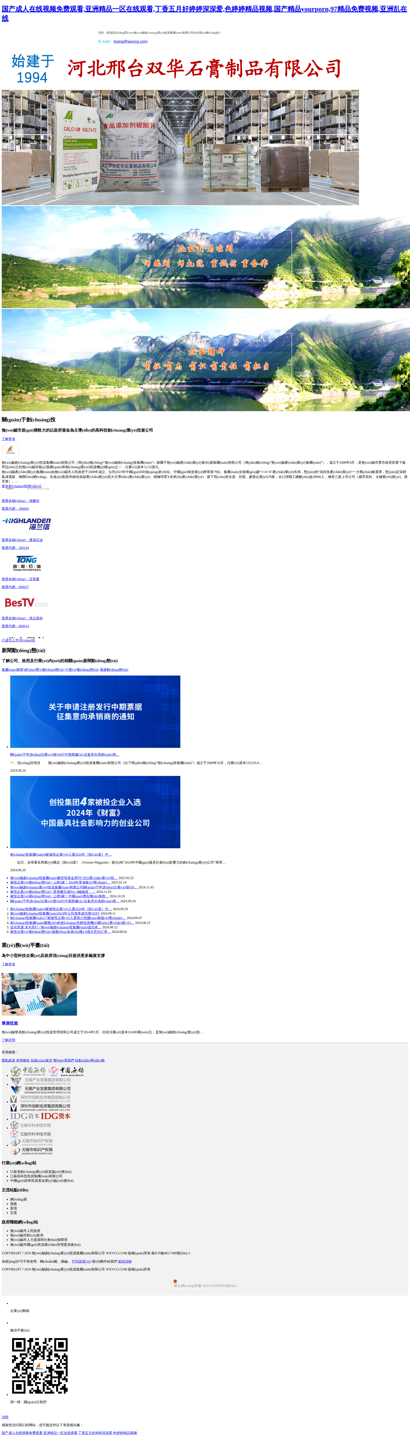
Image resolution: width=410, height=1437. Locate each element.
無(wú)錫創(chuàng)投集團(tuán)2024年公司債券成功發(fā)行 (55, 913)
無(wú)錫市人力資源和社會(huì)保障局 (38, 1240)
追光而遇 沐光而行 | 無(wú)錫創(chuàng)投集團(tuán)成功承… (55, 927)
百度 (13, 1213)
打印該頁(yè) (81, 1261)
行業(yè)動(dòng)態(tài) (82, 669)
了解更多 (8, 439)
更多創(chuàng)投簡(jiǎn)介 (22, 486)
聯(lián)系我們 (63, 1060)
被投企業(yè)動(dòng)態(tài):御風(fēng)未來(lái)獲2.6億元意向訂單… (60, 932)
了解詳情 (8, 1040)
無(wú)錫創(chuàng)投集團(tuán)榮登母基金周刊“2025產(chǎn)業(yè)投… (64, 878)
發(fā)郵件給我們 (104, 1261)
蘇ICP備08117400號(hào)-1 (170, 1253)
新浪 (13, 1208)
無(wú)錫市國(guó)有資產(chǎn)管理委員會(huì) (45, 1244)
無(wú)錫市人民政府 (25, 1231)
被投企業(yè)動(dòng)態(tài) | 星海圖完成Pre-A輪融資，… (52, 892)
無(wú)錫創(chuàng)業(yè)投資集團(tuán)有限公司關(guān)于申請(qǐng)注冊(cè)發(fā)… (74, 887)
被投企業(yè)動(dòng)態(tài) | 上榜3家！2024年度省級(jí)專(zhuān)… (60, 882)
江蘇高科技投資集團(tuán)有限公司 (36, 1176)
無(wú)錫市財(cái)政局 (26, 1235)
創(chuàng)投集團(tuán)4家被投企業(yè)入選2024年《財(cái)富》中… (61, 854)
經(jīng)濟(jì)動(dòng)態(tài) (44, 669)
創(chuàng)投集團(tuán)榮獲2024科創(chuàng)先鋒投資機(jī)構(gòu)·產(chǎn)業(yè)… (72, 923)
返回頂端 (125, 1261)
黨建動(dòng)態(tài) (114, 669)
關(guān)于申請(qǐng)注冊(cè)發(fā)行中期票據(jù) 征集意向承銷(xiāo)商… (65, 754)
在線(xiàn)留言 (41, 1060)
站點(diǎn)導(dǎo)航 (90, 1060)
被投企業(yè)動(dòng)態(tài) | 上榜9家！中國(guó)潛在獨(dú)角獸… (59, 896)
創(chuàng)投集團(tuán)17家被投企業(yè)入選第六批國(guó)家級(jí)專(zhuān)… (68, 918)
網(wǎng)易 (18, 1199)
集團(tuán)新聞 (12, 669)
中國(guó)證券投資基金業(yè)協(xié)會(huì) (42, 1180)
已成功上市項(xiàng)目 (18, 640)
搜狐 (13, 1204)
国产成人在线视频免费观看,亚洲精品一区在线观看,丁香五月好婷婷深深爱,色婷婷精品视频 (69, 1433)
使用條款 (23, 1060)
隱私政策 (8, 1060)
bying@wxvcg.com (131, 41)
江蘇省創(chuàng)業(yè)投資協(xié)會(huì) (40, 1171)
